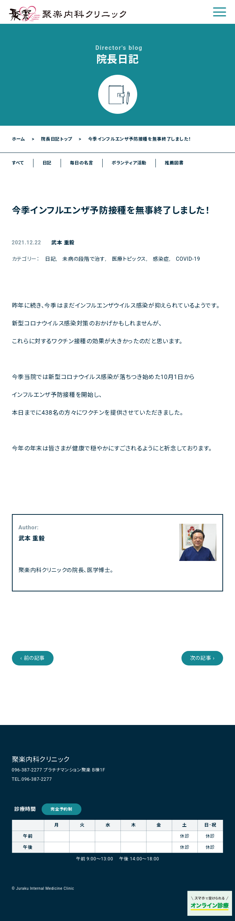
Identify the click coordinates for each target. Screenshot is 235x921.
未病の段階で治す (83, 259)
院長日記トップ (56, 139)
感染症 (161, 259)
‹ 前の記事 (32, 658)
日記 (47, 163)
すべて (18, 163)
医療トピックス (129, 259)
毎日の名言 (81, 163)
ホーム (18, 139)
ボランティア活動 (129, 163)
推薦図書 (174, 163)
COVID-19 (188, 259)
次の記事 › (202, 658)
